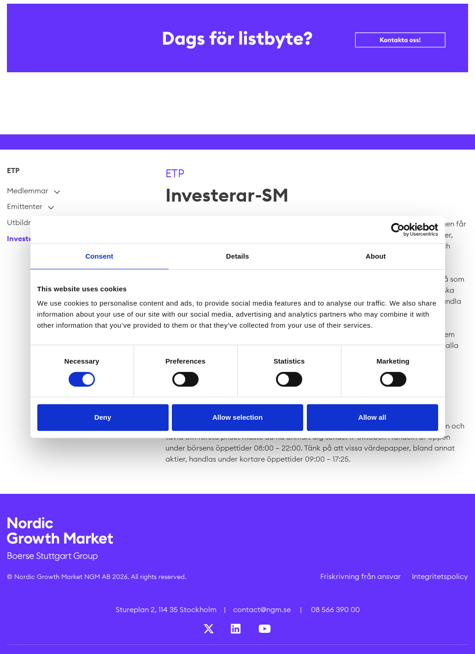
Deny (102, 417)
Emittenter (24, 206)
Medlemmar (27, 190)
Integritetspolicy (440, 576)
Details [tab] (237, 256)
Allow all (372, 417)
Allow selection (237, 417)
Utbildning (25, 222)
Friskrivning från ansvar (360, 576)
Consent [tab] (99, 256)
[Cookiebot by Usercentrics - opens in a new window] (398, 230)
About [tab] (376, 256)
